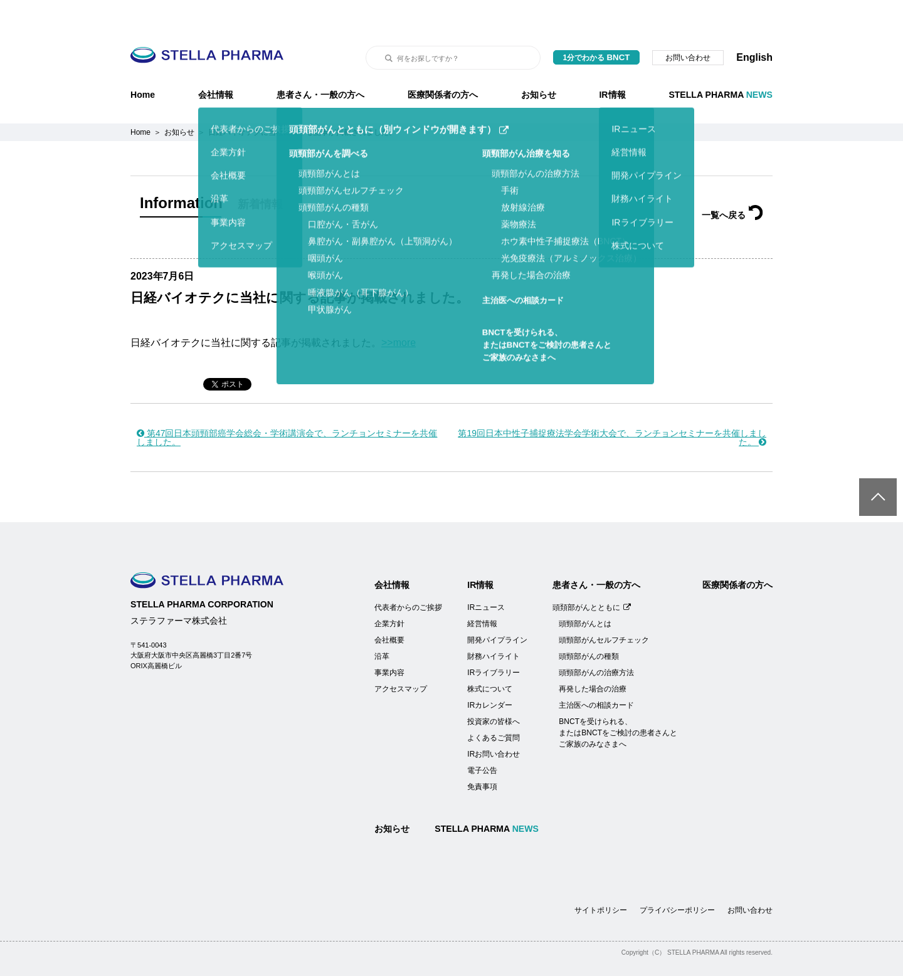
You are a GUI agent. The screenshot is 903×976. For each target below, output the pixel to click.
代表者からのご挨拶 (408, 576)
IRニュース (486, 576)
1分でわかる (596, 26)
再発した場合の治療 (592, 657)
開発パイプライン (497, 608)
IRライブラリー (493, 641)
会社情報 (215, 63)
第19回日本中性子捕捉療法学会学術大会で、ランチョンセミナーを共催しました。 (612, 406)
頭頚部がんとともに (591, 576)
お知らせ (538, 63)
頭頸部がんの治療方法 (596, 641)
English (754, 26)
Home (142, 63)
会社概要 (389, 608)
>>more (398, 311)
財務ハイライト (493, 625)
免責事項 (482, 755)
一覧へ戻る (732, 184)
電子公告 (482, 739)
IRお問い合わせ (493, 722)
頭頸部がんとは (585, 592)
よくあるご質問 (493, 706)
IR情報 (612, 63)
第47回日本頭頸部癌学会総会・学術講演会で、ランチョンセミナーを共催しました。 (287, 406)
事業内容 (389, 641)
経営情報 (482, 592)
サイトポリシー (600, 878)
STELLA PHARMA (720, 63)
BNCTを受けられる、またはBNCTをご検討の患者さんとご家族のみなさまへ (618, 701)
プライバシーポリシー (677, 878)
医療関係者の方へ (443, 63)
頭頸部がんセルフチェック (604, 608)
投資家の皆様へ (493, 690)
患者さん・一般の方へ (320, 63)
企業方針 (389, 592)
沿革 (381, 625)
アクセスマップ (400, 657)
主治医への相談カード (596, 673)
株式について (489, 657)
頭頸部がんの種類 (589, 625)
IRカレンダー (489, 673)
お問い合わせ (687, 26)
